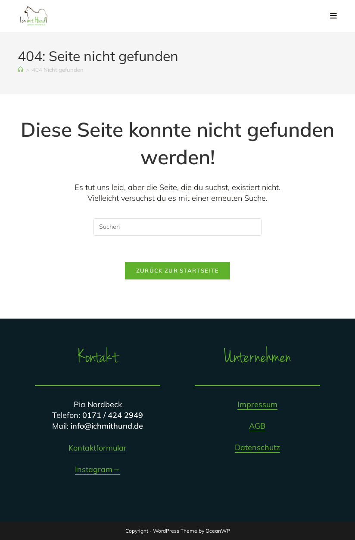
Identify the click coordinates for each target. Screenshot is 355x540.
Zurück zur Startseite (177, 270)
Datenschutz (257, 447)
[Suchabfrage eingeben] (177, 227)
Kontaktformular (98, 448)
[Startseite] (20, 69)
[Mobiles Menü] (333, 16)
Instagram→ (97, 469)
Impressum (257, 404)
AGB (257, 426)
